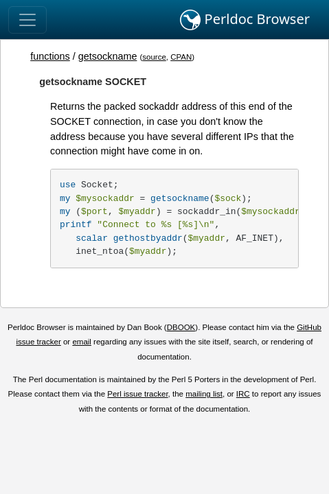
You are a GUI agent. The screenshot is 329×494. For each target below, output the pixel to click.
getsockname (107, 56)
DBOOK (181, 327)
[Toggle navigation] (27, 20)
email (81, 342)
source (154, 57)
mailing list (204, 394)
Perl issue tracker (137, 394)
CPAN (181, 57)
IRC (243, 394)
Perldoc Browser (245, 20)
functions (50, 56)
